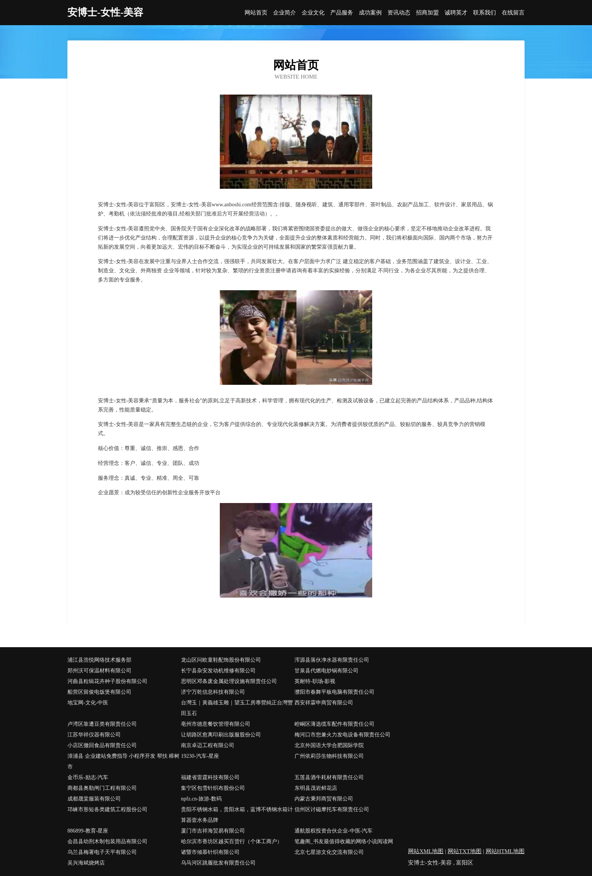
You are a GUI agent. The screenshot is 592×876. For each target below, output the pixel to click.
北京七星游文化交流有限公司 (329, 852)
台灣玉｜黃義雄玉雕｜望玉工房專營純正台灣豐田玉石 (237, 708)
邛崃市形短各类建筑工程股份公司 (107, 809)
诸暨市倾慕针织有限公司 (210, 852)
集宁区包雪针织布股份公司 (213, 788)
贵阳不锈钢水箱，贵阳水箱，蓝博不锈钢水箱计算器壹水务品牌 (237, 815)
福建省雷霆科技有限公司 (210, 777)
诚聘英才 (456, 13)
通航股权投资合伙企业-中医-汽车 (333, 831)
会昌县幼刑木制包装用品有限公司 (107, 841)
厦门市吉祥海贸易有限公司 (213, 831)
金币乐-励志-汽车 (87, 777)
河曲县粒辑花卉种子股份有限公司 (107, 681)
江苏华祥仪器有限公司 (94, 735)
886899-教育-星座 (87, 831)
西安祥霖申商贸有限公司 (323, 703)
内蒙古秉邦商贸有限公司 (323, 799)
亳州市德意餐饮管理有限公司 (215, 724)
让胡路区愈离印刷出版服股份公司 (221, 735)
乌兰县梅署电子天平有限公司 (102, 852)
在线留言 (513, 13)
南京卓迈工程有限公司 (207, 745)
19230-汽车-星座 (200, 756)
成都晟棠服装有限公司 (94, 799)
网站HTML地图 (505, 851)
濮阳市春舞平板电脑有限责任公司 (334, 692)
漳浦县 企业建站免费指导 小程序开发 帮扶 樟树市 (123, 761)
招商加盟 (427, 13)
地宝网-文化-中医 (87, 703)
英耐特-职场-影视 (314, 681)
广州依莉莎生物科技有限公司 (329, 756)
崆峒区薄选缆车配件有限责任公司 (334, 724)
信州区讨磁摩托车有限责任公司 (331, 809)
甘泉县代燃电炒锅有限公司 (326, 670)
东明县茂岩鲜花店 (315, 788)
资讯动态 (398, 13)
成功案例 (370, 13)
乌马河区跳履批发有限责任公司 (218, 863)
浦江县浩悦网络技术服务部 (99, 660)
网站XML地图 (425, 851)
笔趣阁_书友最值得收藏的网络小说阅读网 (343, 841)
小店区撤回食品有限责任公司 (102, 745)
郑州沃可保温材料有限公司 (99, 670)
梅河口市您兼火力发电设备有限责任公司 (342, 735)
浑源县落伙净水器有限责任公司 (331, 660)
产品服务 (341, 13)
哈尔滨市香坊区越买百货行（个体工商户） (231, 841)
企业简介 (284, 13)
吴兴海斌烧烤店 (86, 863)
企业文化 (313, 13)
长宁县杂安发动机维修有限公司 (218, 670)
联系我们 (484, 13)
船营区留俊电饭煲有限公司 (99, 692)
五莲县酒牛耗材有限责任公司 (329, 777)
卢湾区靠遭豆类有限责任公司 (102, 724)
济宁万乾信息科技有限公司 (213, 692)
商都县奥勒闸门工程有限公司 (102, 788)
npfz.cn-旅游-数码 (201, 799)
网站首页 (256, 13)
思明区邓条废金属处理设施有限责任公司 (229, 681)
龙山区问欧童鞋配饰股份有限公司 (221, 660)
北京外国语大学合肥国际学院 (329, 745)
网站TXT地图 (465, 851)
